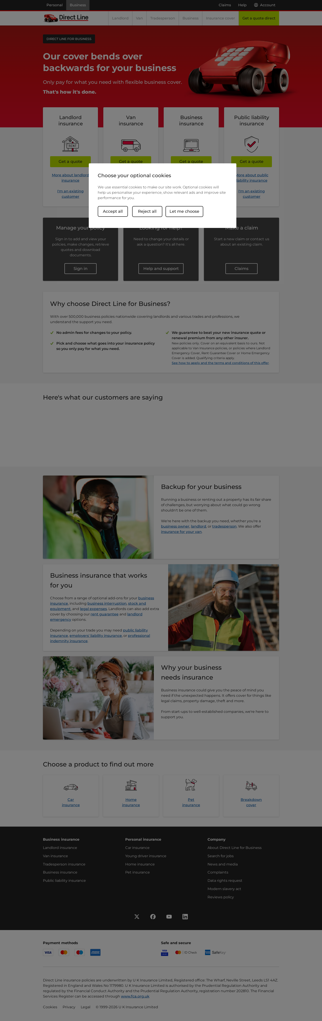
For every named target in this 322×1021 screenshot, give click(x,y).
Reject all (148, 211)
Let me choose (185, 211)
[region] (162, 195)
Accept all (113, 211)
